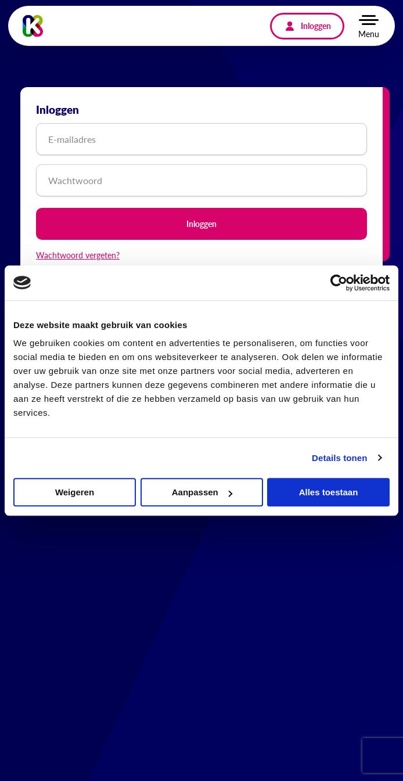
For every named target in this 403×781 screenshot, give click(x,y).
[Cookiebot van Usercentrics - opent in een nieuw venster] (339, 282)
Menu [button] (368, 33)
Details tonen (339, 458)
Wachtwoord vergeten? (78, 255)
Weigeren (74, 492)
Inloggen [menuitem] (316, 25)
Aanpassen (202, 492)
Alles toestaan (328, 492)
